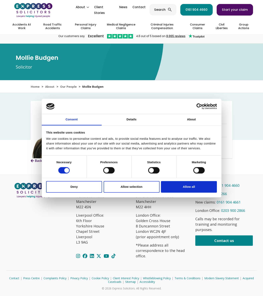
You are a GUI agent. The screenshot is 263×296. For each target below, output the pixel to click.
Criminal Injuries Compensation (162, 26)
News (123, 7)
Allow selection (131, 187)
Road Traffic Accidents (52, 26)
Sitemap (130, 282)
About (80, 7)
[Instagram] (78, 256)
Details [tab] (132, 119)
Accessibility (147, 282)
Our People (68, 87)
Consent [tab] (72, 119)
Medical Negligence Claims (121, 26)
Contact (139, 7)
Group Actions (243, 26)
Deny (74, 187)
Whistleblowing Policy (157, 278)
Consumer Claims (197, 26)
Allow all (189, 187)
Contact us (224, 240)
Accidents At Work (21, 26)
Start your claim (235, 9)
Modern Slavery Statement (221, 278)
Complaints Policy (55, 278)
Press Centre (31, 278)
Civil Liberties (222, 26)
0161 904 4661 (229, 202)
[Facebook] (85, 256)
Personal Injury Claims (85, 26)
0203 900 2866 (233, 210)
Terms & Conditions (187, 278)
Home (35, 87)
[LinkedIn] (92, 256)
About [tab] (191, 119)
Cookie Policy (100, 278)
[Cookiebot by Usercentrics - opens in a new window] (199, 106)
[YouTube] (107, 256)
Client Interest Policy (126, 278)
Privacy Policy (79, 278)
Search (160, 9)
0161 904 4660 (196, 9)
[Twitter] (99, 256)
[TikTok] (113, 256)
